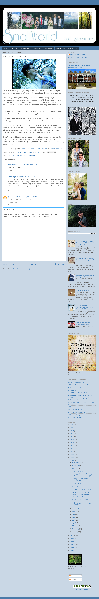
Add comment (9, 209)
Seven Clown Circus (57, 149)
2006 (72, 547)
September (76, 508)
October (75, 468)
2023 (72, 425)
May (74, 520)
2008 (72, 541)
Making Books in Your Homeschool (80, 479)
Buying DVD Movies (82, 589)
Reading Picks (60, 48)
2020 (72, 433)
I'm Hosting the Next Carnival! (83, 489)
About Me (14, 48)
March (74, 526)
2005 (72, 550)
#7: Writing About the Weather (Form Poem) (81, 403)
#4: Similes (72, 390)
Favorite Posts (72, 48)
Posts (72, 576)
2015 (72, 448)
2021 (72, 431)
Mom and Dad (14, 155)
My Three (75, 486)
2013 (72, 454)
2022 (72, 428)
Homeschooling (24, 48)
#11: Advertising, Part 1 (76, 415)
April (74, 523)
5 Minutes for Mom (41, 149)
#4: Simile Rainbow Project (77, 393)
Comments (74, 579)
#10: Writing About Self (76, 412)
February (75, 529)
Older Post (59, 264)
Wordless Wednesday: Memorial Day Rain (84, 323)
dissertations (12, 165)
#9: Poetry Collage (75, 409)
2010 (72, 535)
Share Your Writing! (75, 417)
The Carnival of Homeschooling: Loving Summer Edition (84, 307)
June (74, 517)
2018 (72, 439)
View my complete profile (77, 57)
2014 (72, 451)
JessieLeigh (12, 177)
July (73, 514)
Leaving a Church (78, 483)
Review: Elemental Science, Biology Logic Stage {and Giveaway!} (85, 260)
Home (5, 48)
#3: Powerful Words (75, 387)
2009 (73, 538)
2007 (72, 544)
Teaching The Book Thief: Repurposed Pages (85, 276)
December (76, 462)
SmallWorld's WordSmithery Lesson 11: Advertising (82, 493)
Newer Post (9, 264)
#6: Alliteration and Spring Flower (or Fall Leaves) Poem (81, 399)
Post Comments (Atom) (21, 269)
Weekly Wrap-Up (78, 471)
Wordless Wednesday (27, 149)
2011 (72, 460)
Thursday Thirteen (83, 290)
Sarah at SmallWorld (77, 55)
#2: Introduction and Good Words (80, 385)
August (75, 511)
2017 (72, 442)
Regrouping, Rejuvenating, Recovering (81, 503)
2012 (72, 457)
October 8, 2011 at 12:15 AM (28, 197)
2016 (72, 445)
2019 (72, 436)
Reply (10, 170)
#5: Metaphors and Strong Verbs (80, 395)
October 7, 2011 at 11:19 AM (26, 177)
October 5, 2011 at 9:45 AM (27, 165)
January (75, 532)
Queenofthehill (13, 197)
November (76, 465)
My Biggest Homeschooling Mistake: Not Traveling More (83, 475)
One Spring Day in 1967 (80, 500)
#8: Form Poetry (74, 407)
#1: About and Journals (76, 382)
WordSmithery (37, 48)
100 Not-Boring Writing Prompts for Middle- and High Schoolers (85, 243)
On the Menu (49, 48)
